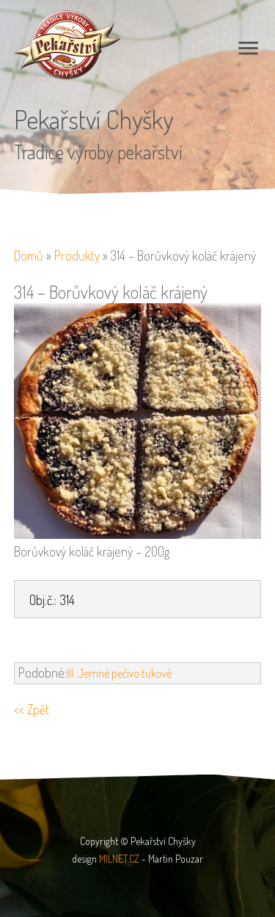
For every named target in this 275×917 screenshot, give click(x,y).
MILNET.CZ (119, 858)
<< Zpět (31, 709)
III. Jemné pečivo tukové (119, 673)
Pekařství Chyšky (93, 119)
